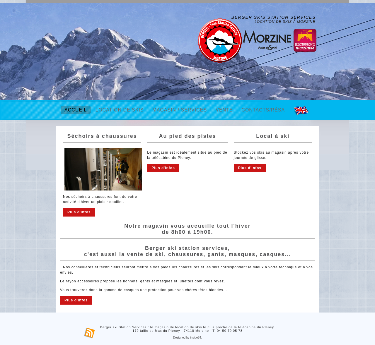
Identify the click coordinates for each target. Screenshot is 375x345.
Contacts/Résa (263, 109)
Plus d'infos (79, 212)
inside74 (195, 337)
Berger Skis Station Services (273, 17)
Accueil (75, 109)
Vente (224, 109)
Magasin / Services (179, 109)
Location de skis (120, 109)
